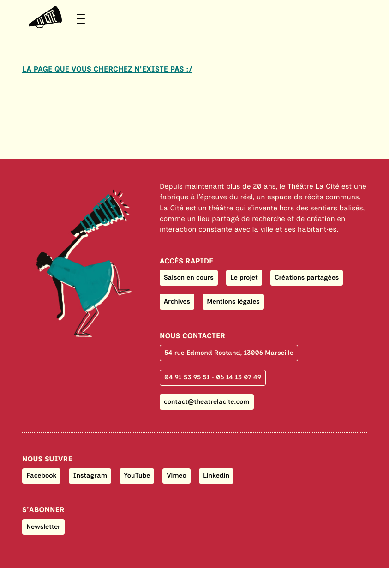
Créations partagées (307, 277)
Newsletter (43, 527)
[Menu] (53, 17)
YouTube (137, 475)
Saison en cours (189, 277)
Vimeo (176, 475)
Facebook (41, 475)
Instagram (90, 475)
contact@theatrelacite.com (206, 402)
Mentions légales (233, 301)
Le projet (244, 277)
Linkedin (216, 475)
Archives (177, 301)
